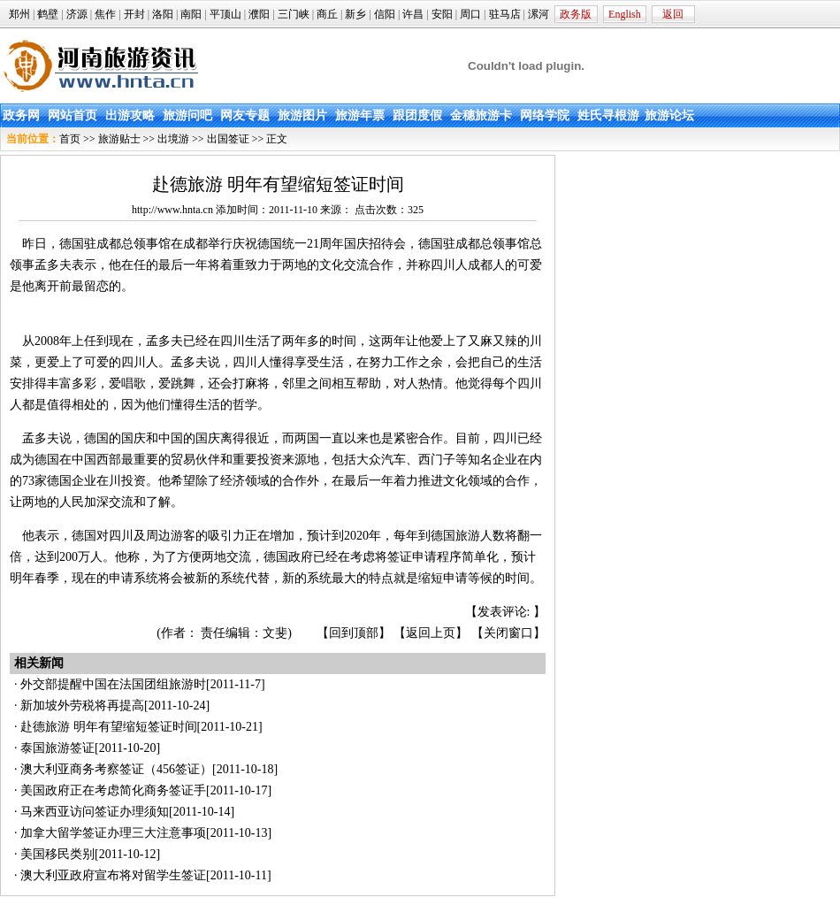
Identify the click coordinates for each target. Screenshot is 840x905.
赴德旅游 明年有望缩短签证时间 (108, 726)
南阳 (191, 14)
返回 (672, 14)
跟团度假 (417, 115)
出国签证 (228, 139)
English (624, 14)
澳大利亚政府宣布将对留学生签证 (113, 875)
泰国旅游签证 (57, 748)
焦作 (105, 14)
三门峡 (293, 14)
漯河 (538, 14)
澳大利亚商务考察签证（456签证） (116, 769)
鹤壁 (47, 14)
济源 (77, 14)
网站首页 (72, 115)
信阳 (384, 14)
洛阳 (162, 14)
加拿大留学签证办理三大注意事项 (113, 833)
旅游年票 (360, 115)
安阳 (442, 14)
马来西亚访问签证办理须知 (94, 811)
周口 (470, 14)
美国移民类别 (57, 854)
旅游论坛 (669, 115)
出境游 (173, 139)
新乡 (355, 14)
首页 (69, 139)
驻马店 (505, 14)
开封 (134, 14)
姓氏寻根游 (608, 115)
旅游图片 (302, 115)
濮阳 (259, 14)
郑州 (19, 14)
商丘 (327, 14)
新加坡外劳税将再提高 (82, 705)
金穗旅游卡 (481, 115)
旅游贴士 (119, 139)
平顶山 (225, 14)
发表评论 (502, 611)
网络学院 (544, 115)
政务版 (576, 14)
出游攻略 (130, 115)
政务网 (21, 115)
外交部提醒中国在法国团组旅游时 (113, 684)
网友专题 (245, 115)
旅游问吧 (187, 115)
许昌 (413, 14)
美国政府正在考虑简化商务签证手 (113, 790)
